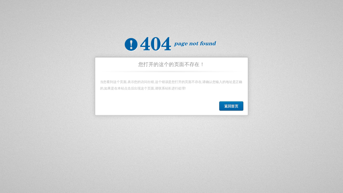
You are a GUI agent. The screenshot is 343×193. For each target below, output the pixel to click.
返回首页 (232, 107)
